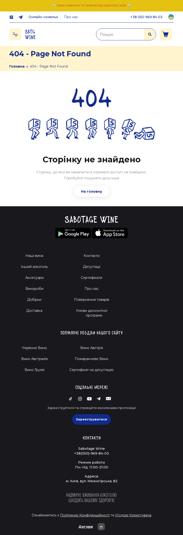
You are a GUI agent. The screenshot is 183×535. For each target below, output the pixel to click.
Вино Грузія (34, 370)
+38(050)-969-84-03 (91, 453)
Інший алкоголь (34, 267)
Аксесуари (34, 277)
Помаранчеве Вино (91, 359)
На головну (91, 191)
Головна (17, 66)
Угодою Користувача (133, 515)
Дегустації (91, 267)
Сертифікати (91, 277)
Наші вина (34, 256)
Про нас (71, 17)
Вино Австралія (34, 359)
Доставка (34, 310)
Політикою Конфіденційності (85, 515)
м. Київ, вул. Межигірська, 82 (91, 481)
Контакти (92, 256)
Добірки (34, 299)
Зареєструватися (91, 419)
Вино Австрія (91, 348)
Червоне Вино (34, 348)
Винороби (34, 288)
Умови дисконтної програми (91, 313)
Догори (91, 526)
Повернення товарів (91, 299)
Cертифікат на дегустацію (91, 370)
